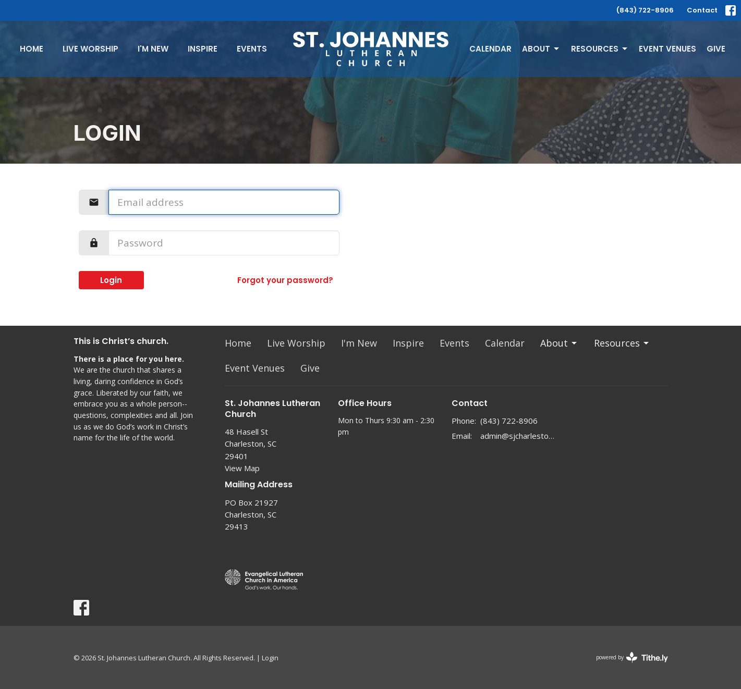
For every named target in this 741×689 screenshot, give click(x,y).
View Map (242, 468)
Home (31, 48)
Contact (702, 10)
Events (252, 48)
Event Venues (667, 48)
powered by (632, 657)
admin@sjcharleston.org (517, 435)
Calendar (490, 48)
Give (716, 48)
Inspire (202, 48)
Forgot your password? (285, 280)
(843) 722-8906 (645, 10)
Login (111, 280)
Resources (600, 48)
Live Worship (90, 48)
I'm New (153, 48)
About (541, 48)
